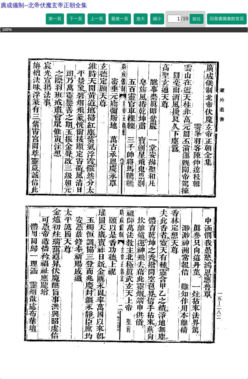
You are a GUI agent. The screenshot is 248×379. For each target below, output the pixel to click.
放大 (140, 18)
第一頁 (54, 18)
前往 (196, 19)
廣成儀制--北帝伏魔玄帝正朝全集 (44, 5)
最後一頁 (119, 18)
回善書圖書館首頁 (227, 18)
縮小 (157, 18)
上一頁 (96, 18)
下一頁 (75, 18)
